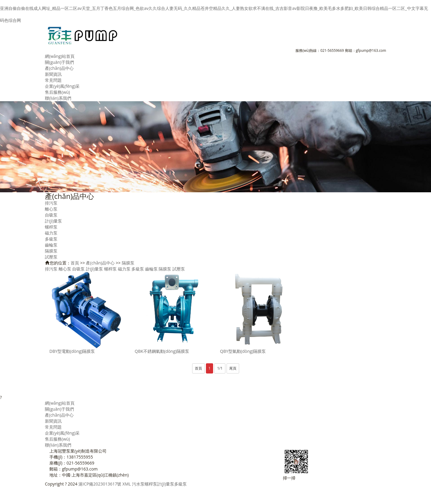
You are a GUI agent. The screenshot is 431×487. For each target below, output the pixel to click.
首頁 (75, 263)
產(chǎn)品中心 (59, 68)
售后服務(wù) (57, 92)
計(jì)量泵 (53, 221)
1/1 (219, 368)
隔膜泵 (51, 251)
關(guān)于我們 (59, 62)
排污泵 (51, 203)
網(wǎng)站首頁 (60, 56)
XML (126, 484)
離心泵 (51, 209)
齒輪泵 (51, 245)
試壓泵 (51, 257)
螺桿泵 (51, 227)
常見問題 (53, 80)
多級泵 (51, 239)
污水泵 (138, 484)
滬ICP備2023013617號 (99, 484)
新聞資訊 (53, 74)
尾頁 (232, 368)
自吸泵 (51, 215)
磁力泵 (51, 233)
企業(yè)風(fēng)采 (62, 86)
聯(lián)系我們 (58, 98)
